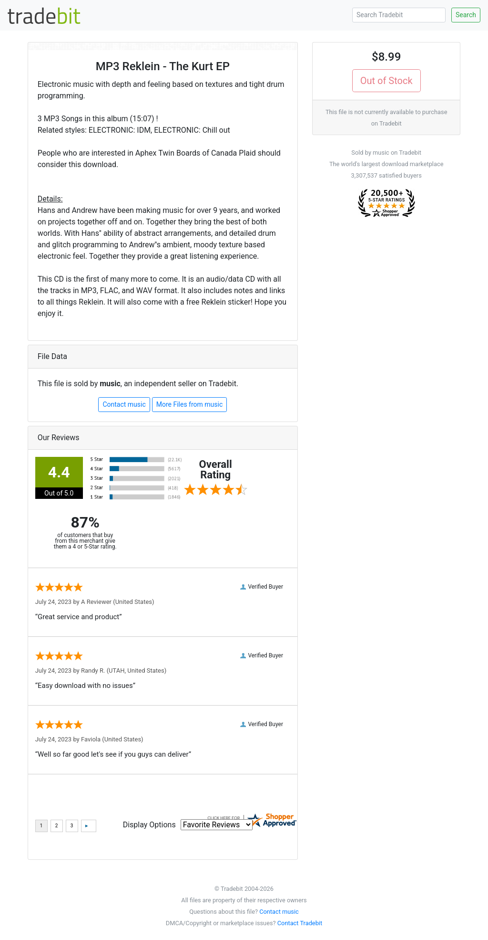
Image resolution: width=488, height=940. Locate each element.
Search (466, 15)
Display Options (149, 824)
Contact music (123, 404)
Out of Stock (386, 80)
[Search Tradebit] (399, 15)
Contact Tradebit (299, 923)
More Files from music (189, 404)
